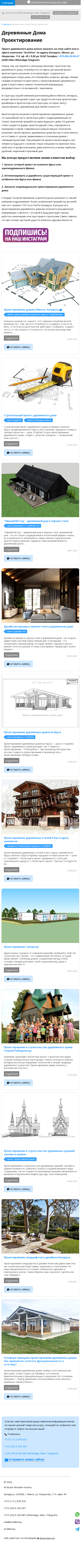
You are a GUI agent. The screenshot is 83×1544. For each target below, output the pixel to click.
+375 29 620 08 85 (12, 12)
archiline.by (9, 1528)
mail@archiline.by (13, 1521)
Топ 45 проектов (40, 17)
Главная (6, 24)
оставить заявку (20, 347)
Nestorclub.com (47, 1538)
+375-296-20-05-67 (68, 56)
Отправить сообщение (65, 12)
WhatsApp (28, 12)
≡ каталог (7, 2)
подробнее (11, 338)
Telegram (44, 12)
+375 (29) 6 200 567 (16, 1446)
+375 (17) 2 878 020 (16, 1439)
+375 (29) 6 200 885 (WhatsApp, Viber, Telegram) (31, 1453)
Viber (36, 12)
